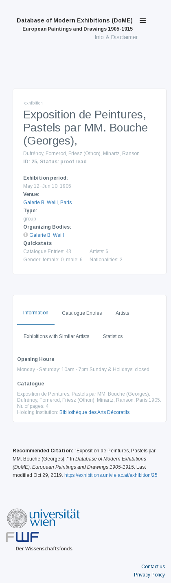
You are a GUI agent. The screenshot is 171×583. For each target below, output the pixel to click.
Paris (66, 202)
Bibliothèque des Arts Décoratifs (94, 412)
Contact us (153, 567)
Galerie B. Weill (40, 202)
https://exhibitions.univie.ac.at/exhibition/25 (111, 475)
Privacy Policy (149, 575)
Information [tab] (35, 313)
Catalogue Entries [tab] (82, 313)
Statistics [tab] (113, 336)
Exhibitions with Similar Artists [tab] (56, 336)
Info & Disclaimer (116, 37)
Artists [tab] (122, 313)
